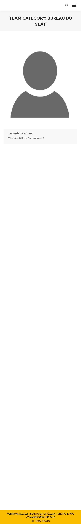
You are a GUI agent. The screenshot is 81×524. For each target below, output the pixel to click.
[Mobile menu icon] (73, 5)
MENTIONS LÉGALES (18, 513)
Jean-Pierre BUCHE (20, 133)
